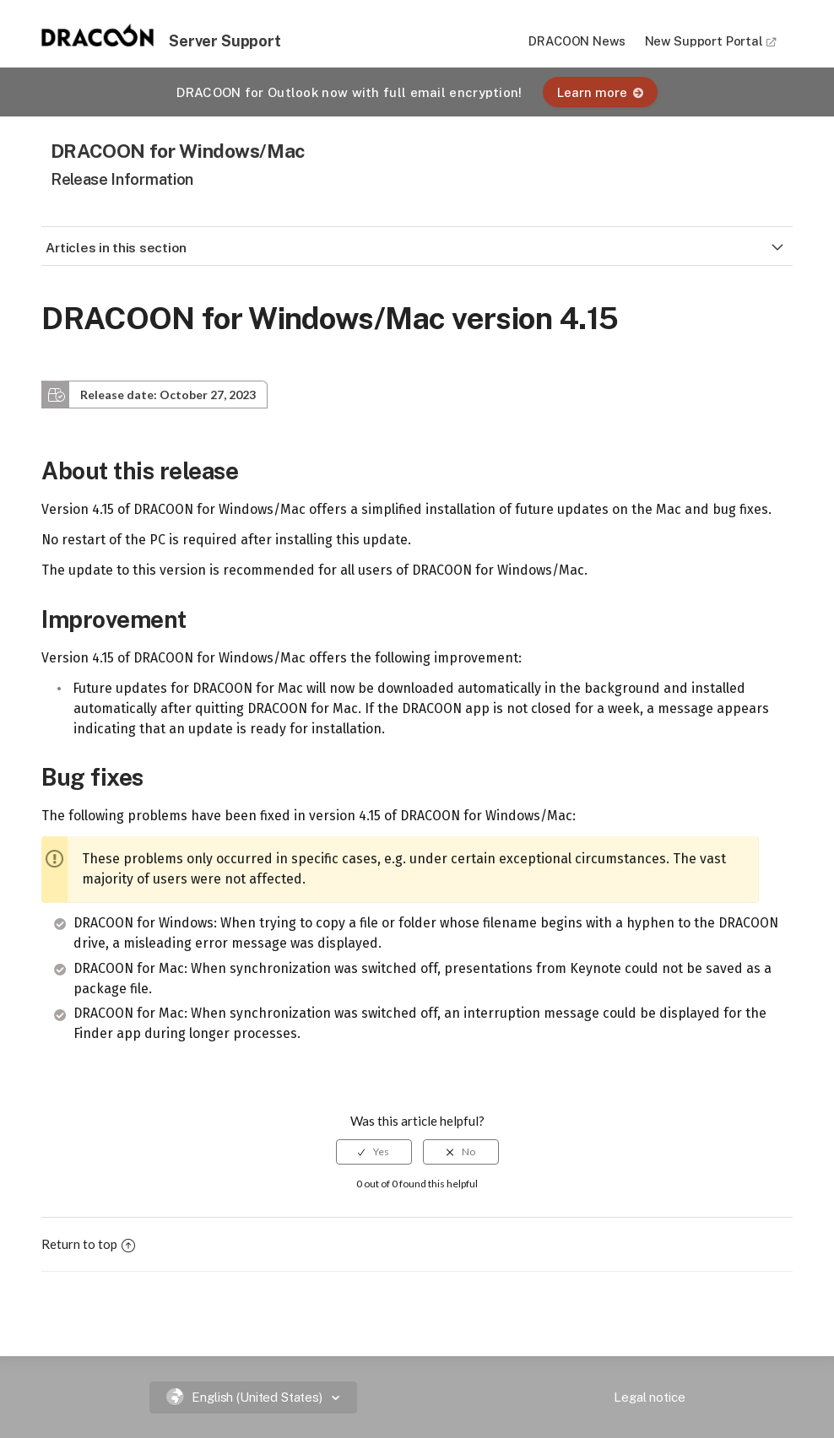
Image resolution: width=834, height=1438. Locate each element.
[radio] (374, 1152)
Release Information (122, 179)
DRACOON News (576, 41)
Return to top (88, 1243)
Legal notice (649, 1397)
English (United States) (246, 1397)
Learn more (600, 92)
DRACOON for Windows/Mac (178, 150)
